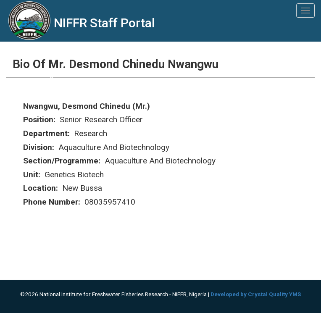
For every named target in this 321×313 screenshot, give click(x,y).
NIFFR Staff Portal (104, 23)
